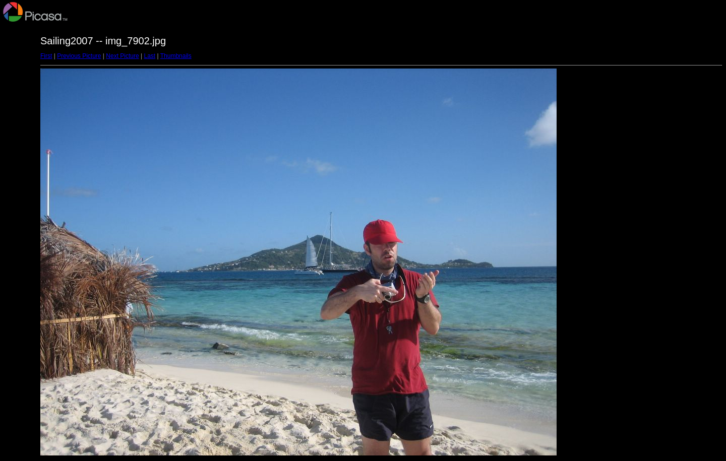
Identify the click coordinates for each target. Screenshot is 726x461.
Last (149, 55)
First (46, 55)
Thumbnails (176, 55)
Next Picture (122, 55)
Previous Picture (79, 55)
